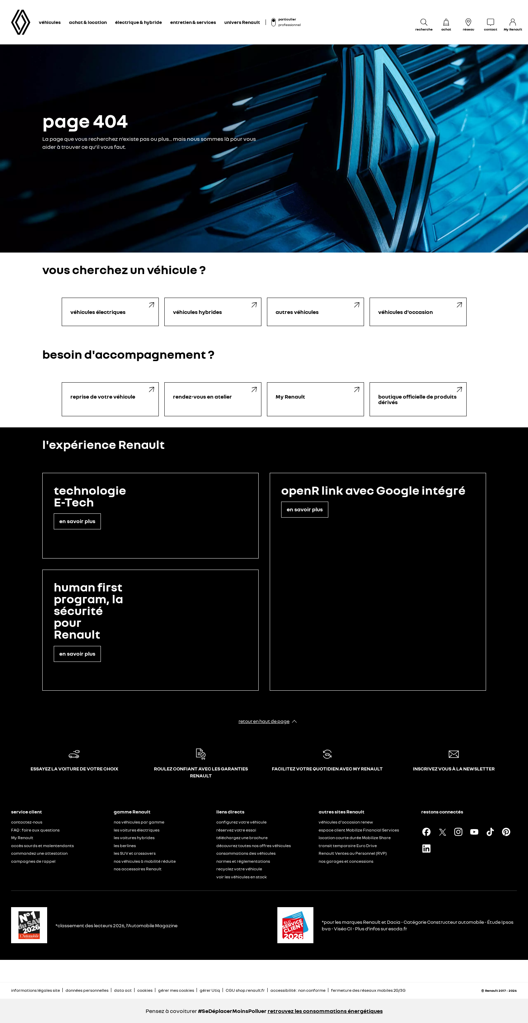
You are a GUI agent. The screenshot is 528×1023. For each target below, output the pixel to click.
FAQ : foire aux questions (35, 830)
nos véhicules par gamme (139, 822)
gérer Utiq (210, 990)
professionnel (289, 25)
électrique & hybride (138, 22)
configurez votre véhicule (241, 822)
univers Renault (242, 22)
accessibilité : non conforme (298, 990)
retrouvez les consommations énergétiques (325, 1010)
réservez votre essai (236, 830)
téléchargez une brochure (242, 837)
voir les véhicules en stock (241, 876)
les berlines (125, 845)
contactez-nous (26, 822)
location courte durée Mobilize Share (355, 837)
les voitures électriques (136, 830)
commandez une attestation (39, 853)
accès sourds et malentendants (42, 845)
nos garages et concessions (346, 861)
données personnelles (87, 990)
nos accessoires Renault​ (138, 868)
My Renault (22, 837)
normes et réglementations (243, 861)
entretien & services (193, 22)
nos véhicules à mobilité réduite (145, 861)
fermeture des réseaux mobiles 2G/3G (368, 990)
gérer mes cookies (176, 990)
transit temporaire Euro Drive (348, 845)
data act (123, 990)
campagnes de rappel (33, 861)
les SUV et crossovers (135, 853)
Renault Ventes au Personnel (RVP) (353, 853)
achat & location (88, 22)
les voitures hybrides (134, 837)
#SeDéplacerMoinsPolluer (232, 1010)
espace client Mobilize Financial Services (359, 830)
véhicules (50, 22)
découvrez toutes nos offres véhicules (253, 845)
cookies (145, 990)
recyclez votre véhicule (239, 868)
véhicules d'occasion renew (346, 822)
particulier (287, 19)
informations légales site (35, 990)
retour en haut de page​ (264, 721)
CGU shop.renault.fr (245, 990)
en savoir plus (77, 521)
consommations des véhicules (246, 853)
